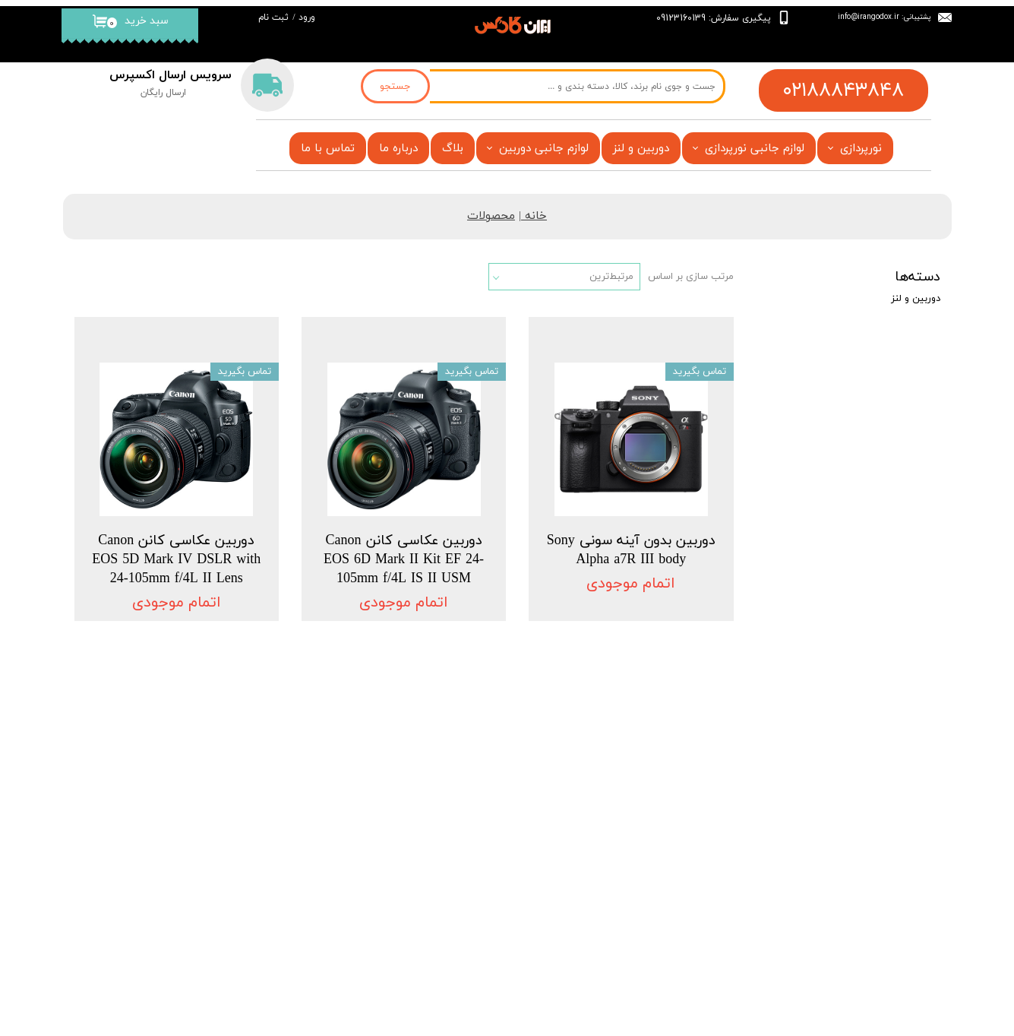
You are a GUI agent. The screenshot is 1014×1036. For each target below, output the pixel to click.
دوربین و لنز (641, 149)
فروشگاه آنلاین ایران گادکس (416, 1002)
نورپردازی (861, 149)
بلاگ (452, 149)
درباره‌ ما (251, 815)
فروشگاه (469, 780)
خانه (536, 216)
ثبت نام (273, 17)
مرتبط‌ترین (611, 277)
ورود (307, 17)
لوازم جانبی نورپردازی (754, 149)
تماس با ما (328, 149)
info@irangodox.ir (868, 16)
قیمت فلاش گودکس (443, 871)
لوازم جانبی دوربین (544, 149)
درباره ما (398, 149)
